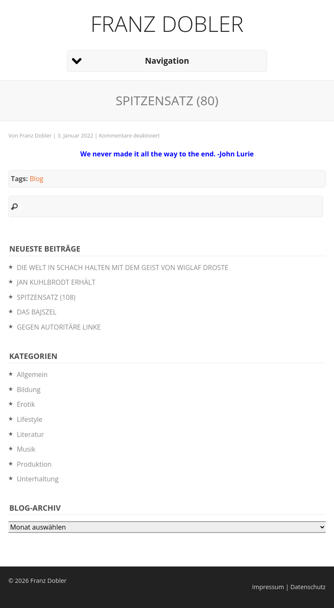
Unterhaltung (37, 478)
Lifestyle (29, 419)
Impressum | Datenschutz (289, 587)
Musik (26, 449)
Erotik (26, 404)
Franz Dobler (167, 23)
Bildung (29, 389)
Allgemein (32, 374)
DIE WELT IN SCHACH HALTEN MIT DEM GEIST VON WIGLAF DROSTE (123, 267)
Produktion (34, 464)
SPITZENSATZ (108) (46, 297)
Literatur (30, 434)
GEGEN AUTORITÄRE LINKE (59, 327)
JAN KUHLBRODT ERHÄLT (56, 282)
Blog (37, 178)
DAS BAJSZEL (37, 312)
